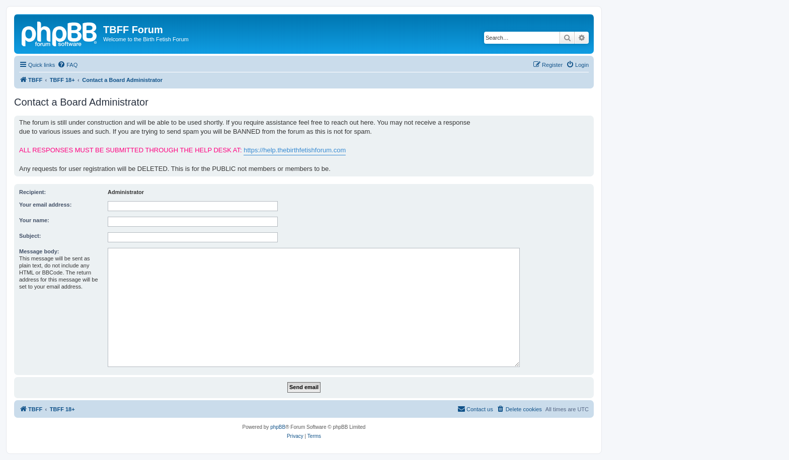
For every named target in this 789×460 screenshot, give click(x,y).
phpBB (277, 427)
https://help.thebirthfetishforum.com (295, 150)
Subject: (30, 236)
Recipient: (32, 192)
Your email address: (45, 205)
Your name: (34, 220)
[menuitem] (67, 65)
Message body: (39, 251)
